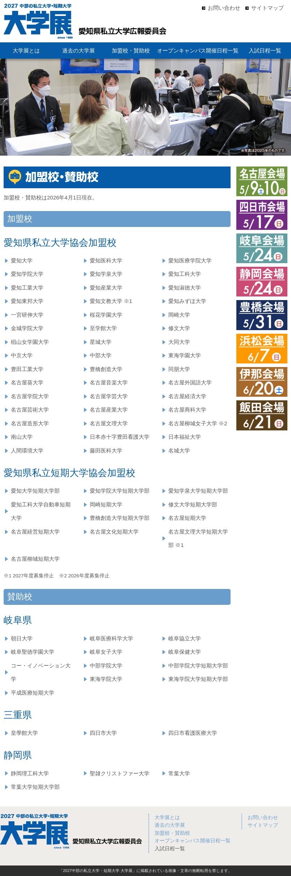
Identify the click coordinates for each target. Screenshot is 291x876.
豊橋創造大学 (106, 369)
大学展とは (26, 50)
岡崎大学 (179, 315)
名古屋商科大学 (187, 410)
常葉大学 (179, 773)
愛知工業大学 (27, 288)
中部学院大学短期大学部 (198, 665)
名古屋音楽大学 (109, 382)
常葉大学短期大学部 (35, 787)
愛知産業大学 (106, 288)
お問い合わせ (224, 8)
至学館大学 (103, 328)
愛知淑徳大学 (184, 288)
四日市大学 (103, 733)
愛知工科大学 (184, 274)
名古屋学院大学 (30, 396)
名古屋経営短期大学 (35, 531)
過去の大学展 (78, 50)
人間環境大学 (27, 450)
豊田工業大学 (27, 369)
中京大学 (22, 355)
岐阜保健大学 (184, 652)
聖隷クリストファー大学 (119, 773)
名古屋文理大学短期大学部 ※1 (198, 538)
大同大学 (179, 342)
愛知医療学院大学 (190, 260)
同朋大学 (179, 369)
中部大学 (100, 355)
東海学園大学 (184, 355)
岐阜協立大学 (184, 638)
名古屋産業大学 (109, 410)
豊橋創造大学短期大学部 (119, 518)
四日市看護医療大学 (192, 733)
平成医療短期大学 (32, 693)
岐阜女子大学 (106, 652)
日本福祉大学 (184, 437)
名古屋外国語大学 (190, 382)
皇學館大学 (24, 733)
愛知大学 (22, 260)
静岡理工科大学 (30, 773)
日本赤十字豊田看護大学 (119, 437)
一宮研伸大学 (27, 315)
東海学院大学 (106, 679)
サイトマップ (267, 8)
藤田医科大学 (106, 450)
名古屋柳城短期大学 (35, 559)
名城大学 (179, 450)
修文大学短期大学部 (192, 504)
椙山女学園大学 (30, 342)
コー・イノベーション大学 (41, 672)
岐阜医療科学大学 (111, 638)
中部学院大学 (106, 665)
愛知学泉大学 (106, 274)
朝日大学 (22, 638)
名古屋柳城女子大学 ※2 (197, 423)
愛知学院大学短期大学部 (119, 491)
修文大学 (179, 328)
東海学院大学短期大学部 (198, 679)
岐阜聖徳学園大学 (32, 652)
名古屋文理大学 (109, 423)
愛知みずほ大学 (187, 301)
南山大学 (22, 437)
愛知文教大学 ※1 (111, 301)
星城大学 (100, 342)
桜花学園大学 (106, 315)
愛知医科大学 (106, 260)
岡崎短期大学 (106, 504)
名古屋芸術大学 (30, 410)
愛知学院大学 (27, 274)
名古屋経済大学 (187, 396)
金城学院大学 (27, 328)
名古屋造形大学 (30, 423)
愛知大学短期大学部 (35, 491)
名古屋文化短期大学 (114, 531)
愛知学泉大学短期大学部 (198, 491)
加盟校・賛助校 (131, 50)
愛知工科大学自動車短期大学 (41, 511)
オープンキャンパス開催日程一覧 (198, 50)
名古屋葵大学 (27, 382)
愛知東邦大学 (27, 301)
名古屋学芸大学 (109, 396)
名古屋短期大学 (187, 518)
